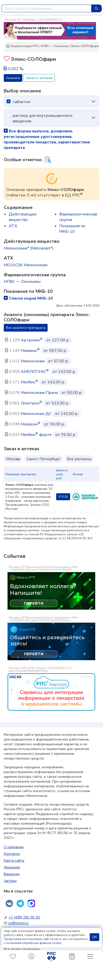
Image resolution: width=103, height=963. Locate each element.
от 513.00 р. (57, 403)
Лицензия (12, 867)
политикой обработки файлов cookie (33, 943)
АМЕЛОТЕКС (35, 371)
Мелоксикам (32, 361)
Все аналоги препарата (25, 327)
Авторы (10, 880)
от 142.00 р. (64, 371)
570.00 (63, 497)
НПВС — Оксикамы (55, 46)
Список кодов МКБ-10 (28, 298)
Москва (13, 459)
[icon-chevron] (93, 102)
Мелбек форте (36, 434)
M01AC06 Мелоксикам (25, 265)
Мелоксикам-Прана (39, 392)
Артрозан (32, 340)
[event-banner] (51, 692)
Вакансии (12, 874)
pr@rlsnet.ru (19, 923)
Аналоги (13, 78)
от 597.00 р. (55, 350)
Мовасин (30, 424)
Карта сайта (14, 860)
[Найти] (96, 8)
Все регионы (79, 459)
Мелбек (29, 382)
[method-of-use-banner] (50, 30)
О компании (14, 847)
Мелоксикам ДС (36, 413)
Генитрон (31, 403)
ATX (13, 226)
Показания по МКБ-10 (72, 228)
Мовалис (30, 350)
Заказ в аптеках (39, 78)
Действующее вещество (23, 216)
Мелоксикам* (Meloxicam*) (28, 248)
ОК (94, 937)
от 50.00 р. (72, 392)
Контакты (12, 853)
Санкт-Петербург (43, 459)
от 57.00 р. (58, 361)
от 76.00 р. (54, 424)
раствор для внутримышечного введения (42, 118)
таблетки (21, 102)
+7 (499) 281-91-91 (24, 917)
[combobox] (46, 8)
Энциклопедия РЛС (22, 46)
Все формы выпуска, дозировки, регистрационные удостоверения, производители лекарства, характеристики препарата (47, 139)
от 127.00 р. (57, 340)
